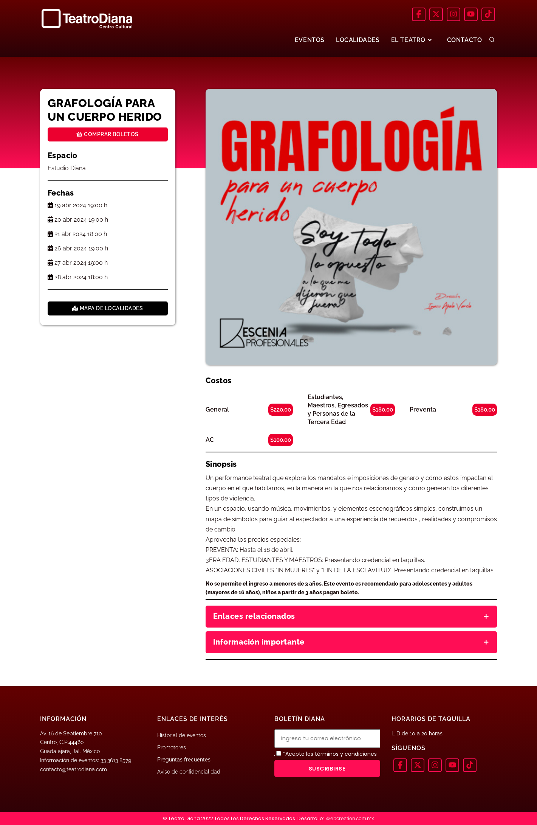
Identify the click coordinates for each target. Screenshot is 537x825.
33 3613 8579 (116, 760)
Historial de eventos (181, 735)
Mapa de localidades (107, 308)
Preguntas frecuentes (183, 760)
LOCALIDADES (358, 40)
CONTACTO (464, 40)
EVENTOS (310, 40)
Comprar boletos (107, 134)
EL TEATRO (412, 40)
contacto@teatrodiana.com (73, 769)
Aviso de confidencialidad (188, 772)
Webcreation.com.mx (349, 818)
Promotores (171, 747)
